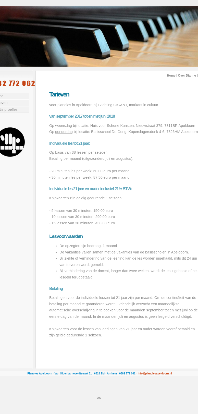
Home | (172, 75)
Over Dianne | (188, 75)
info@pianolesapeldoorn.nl (155, 373)
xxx (99, 397)
